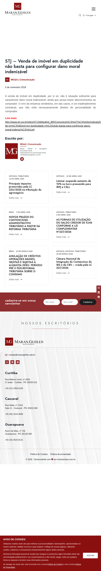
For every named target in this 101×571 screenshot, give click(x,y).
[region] (50, 553)
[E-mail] (22, 159)
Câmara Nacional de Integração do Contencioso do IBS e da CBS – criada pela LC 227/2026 (74, 263)
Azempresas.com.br (66, 459)
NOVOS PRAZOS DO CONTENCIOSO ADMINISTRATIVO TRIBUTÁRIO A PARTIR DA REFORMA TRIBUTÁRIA (24, 223)
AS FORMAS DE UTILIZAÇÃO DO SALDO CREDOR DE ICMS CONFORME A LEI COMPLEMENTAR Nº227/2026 (74, 226)
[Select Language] (90, 15)
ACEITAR (90, 556)
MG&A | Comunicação (23, 79)
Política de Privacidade (17, 567)
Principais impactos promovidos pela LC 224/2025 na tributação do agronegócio (25, 188)
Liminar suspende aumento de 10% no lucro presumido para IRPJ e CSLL (73, 184)
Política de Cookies (55, 564)
